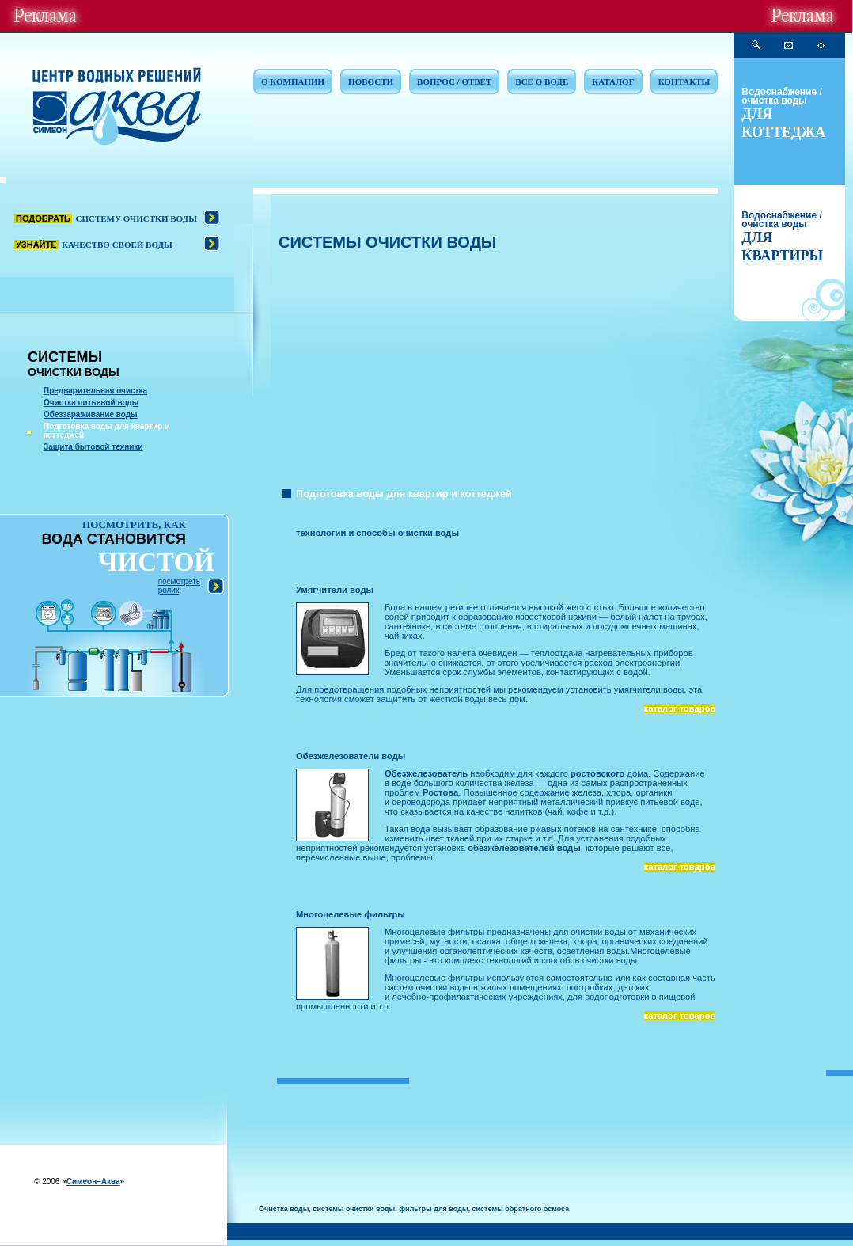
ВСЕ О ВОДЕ (541, 81)
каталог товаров (680, 708)
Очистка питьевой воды (91, 402)
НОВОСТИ (370, 81)
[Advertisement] (498, 370)
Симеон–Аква (93, 1181)
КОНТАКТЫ (684, 81)
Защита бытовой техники (93, 447)
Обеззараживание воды (91, 414)
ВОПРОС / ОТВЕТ (454, 81)
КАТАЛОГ (613, 81)
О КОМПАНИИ (292, 81)
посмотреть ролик (179, 586)
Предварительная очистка (95, 390)
